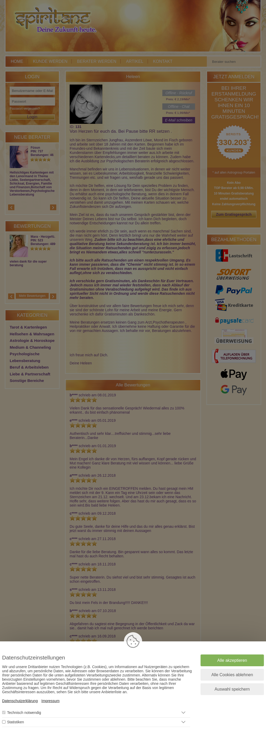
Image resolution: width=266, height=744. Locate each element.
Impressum (50, 701)
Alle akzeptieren (232, 660)
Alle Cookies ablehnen (232, 675)
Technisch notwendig (24, 712)
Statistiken (15, 722)
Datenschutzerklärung (20, 701)
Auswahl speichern (232, 689)
